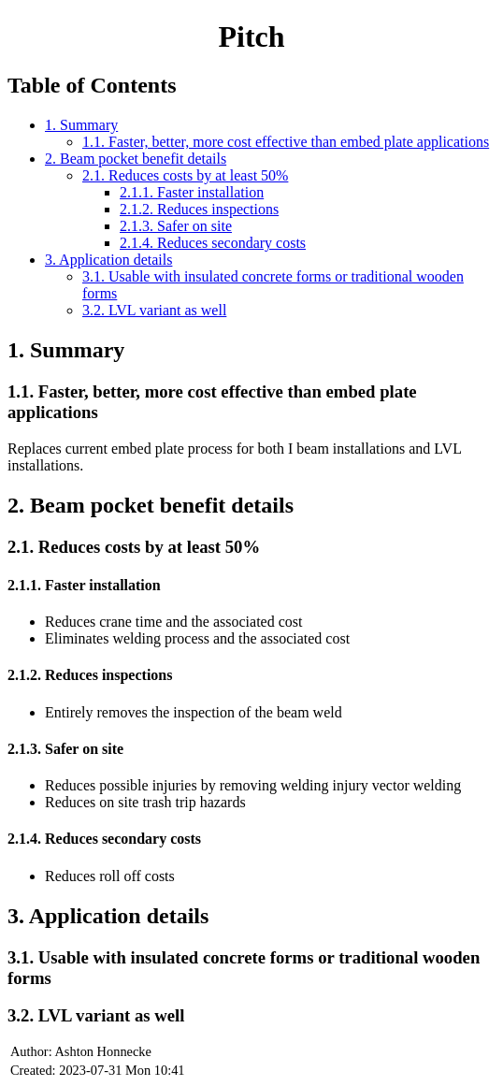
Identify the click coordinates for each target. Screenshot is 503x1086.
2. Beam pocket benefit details (135, 159)
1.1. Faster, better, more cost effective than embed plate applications (285, 142)
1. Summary (81, 125)
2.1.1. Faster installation (192, 192)
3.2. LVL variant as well (154, 310)
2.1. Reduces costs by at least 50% (185, 175)
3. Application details (108, 260)
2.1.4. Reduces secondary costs (213, 243)
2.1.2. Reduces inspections (199, 209)
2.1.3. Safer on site (176, 226)
